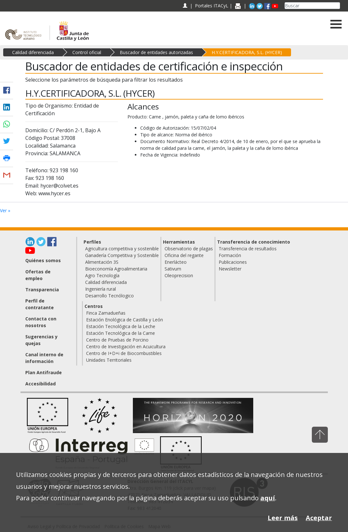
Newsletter (230, 269)
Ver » (5, 210)
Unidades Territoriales (109, 360)
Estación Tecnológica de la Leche (120, 326)
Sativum (173, 269)
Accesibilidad (40, 384)
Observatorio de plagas (189, 249)
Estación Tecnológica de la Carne (120, 333)
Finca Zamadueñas (105, 313)
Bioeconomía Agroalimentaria (116, 269)
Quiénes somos (43, 260)
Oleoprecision (179, 275)
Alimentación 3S (101, 262)
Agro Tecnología (102, 275)
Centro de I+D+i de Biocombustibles (124, 353)
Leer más (283, 517)
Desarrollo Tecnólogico (109, 296)
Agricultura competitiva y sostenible (122, 249)
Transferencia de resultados (248, 249)
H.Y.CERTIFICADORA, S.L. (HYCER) (247, 52)
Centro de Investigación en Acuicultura (126, 346)
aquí (267, 498)
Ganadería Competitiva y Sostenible (122, 255)
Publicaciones (233, 262)
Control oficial (86, 52)
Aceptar (319, 517)
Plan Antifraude (43, 372)
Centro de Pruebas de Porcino (117, 340)
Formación (230, 255)
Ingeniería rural (100, 289)
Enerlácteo (176, 262)
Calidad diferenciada (33, 52)
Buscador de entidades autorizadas (156, 52)
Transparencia (42, 289)
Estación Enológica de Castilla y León (124, 320)
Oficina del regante (184, 255)
